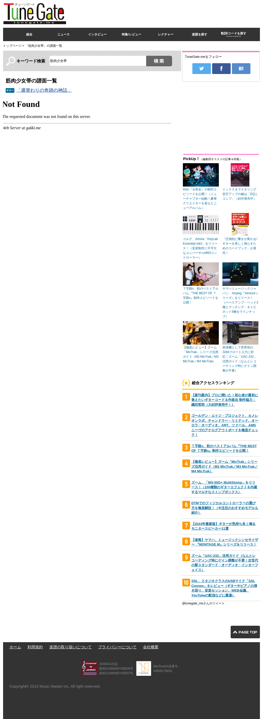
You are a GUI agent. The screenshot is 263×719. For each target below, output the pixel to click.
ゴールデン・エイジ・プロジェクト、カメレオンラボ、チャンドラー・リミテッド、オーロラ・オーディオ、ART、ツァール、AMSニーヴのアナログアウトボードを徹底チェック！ (224, 425)
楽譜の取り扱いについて (70, 647)
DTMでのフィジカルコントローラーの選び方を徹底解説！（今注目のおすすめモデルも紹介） (224, 507)
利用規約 (35, 647)
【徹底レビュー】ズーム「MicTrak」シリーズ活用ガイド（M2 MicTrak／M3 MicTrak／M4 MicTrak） (224, 466)
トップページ (12, 46)
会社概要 (150, 647)
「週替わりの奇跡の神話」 (44, 90)
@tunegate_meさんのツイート (203, 603)
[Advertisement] (166, 12)
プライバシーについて (117, 647)
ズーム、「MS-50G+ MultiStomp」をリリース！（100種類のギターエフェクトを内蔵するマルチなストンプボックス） (224, 487)
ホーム (15, 647)
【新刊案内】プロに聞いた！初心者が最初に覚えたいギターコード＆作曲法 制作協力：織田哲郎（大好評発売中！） (224, 400)
